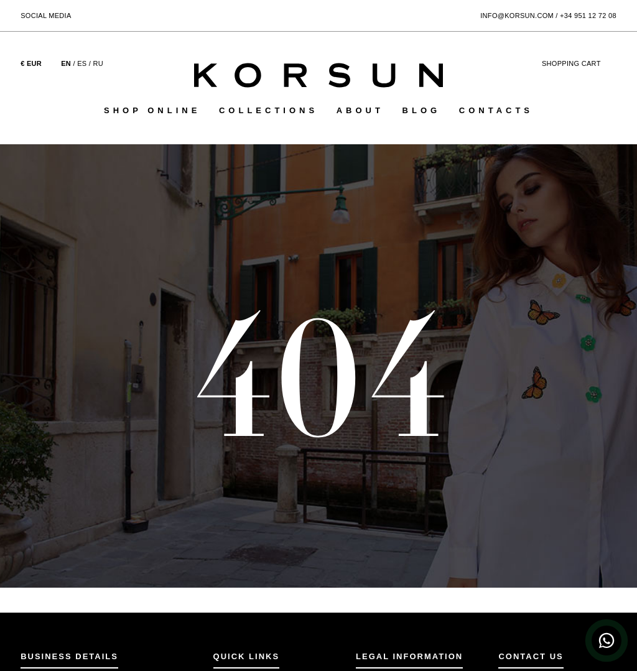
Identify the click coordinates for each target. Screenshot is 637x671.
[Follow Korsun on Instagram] (98, 14)
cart (579, 63)
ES (81, 63)
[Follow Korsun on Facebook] (81, 14)
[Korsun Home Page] (318, 75)
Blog (421, 110)
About (360, 110)
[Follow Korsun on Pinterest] (115, 14)
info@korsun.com (517, 15)
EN (66, 63)
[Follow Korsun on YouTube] (132, 14)
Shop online (152, 110)
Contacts (496, 110)
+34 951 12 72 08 (588, 15)
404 (319, 375)
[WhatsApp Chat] (606, 640)
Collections (268, 110)
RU (98, 63)
